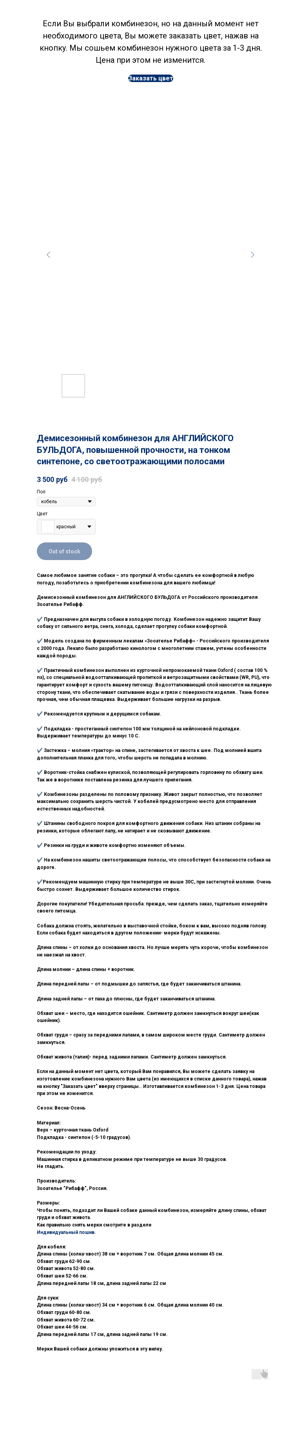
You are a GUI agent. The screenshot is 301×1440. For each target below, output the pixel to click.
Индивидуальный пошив (65, 1232)
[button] (150, 78)
